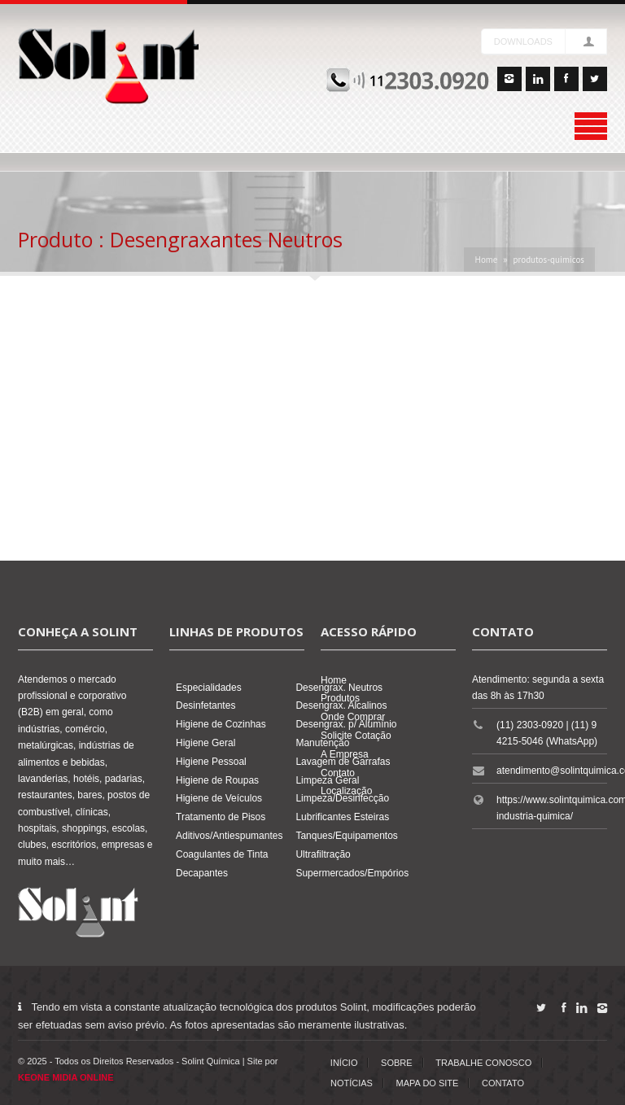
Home (485, 259)
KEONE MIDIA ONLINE (66, 1077)
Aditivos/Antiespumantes (229, 835)
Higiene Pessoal (211, 761)
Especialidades (209, 687)
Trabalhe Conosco (483, 1063)
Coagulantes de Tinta (222, 854)
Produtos (340, 698)
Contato (338, 773)
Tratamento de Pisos (220, 817)
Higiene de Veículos (219, 798)
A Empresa (345, 754)
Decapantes (202, 873)
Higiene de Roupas (217, 780)
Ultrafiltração (322, 854)
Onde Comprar (353, 717)
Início (344, 1063)
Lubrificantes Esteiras (342, 817)
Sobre (397, 1063)
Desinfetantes (205, 705)
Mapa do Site (427, 1083)
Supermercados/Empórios (352, 873)
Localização (346, 791)
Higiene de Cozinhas (221, 724)
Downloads (523, 41)
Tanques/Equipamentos (346, 835)
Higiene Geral (205, 743)
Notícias (351, 1083)
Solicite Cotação (356, 735)
